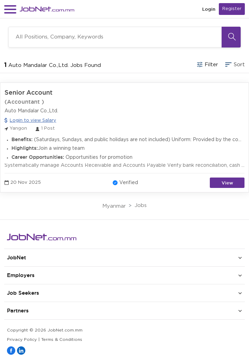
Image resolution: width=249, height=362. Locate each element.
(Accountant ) (24, 101)
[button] (10, 9)
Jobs (141, 205)
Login (208, 9)
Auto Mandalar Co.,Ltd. (31, 111)
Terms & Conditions (61, 340)
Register (231, 9)
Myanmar (114, 206)
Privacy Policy (22, 340)
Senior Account (28, 92)
